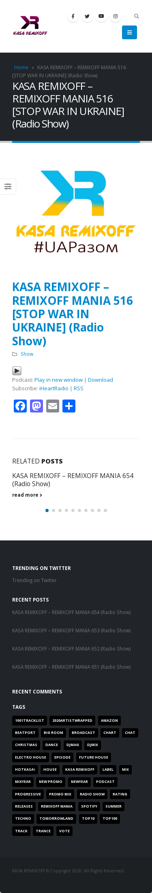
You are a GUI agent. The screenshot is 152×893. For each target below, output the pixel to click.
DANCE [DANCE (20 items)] (51, 744)
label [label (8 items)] (108, 769)
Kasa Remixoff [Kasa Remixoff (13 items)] (79, 769)
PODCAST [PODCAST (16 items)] (105, 781)
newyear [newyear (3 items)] (79, 781)
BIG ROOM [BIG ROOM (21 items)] (53, 732)
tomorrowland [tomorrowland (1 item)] (56, 818)
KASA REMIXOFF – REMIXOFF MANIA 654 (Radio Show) (72, 479)
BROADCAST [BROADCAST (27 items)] (83, 732)
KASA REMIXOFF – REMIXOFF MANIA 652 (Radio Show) (71, 648)
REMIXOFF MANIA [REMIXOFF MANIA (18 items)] (57, 806)
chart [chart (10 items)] (109, 732)
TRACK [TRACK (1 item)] (21, 831)
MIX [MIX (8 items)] (125, 769)
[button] (47, 510)
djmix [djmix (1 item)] (92, 744)
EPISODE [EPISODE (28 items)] (62, 757)
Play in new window (58, 379)
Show (27, 354)
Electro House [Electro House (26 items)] (30, 757)
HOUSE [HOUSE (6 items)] (50, 769)
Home (21, 67)
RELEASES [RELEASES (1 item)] (24, 806)
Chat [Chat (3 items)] (130, 732)
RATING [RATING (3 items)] (120, 794)
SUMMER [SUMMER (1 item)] (113, 806)
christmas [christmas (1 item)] (26, 744)
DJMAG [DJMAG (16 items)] (72, 744)
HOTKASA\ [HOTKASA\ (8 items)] (25, 769)
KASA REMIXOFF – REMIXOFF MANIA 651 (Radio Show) (71, 666)
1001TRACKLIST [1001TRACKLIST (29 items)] (29, 720)
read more (27, 494)
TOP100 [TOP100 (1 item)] (110, 818)
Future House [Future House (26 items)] (93, 757)
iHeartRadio (54, 388)
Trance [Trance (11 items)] (43, 831)
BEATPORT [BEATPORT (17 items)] (25, 732)
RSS (78, 388)
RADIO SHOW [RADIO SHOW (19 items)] (92, 794)
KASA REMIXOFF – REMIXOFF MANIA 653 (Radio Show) (71, 630)
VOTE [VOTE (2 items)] (64, 831)
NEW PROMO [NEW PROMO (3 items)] (50, 781)
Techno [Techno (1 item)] (23, 818)
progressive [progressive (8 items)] (28, 794)
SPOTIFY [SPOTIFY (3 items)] (89, 806)
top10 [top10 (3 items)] (88, 818)
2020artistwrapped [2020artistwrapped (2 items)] (72, 720)
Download (100, 379)
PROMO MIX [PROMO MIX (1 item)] (60, 794)
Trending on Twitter (34, 580)
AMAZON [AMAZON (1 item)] (109, 720)
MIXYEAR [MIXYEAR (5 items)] (23, 781)
